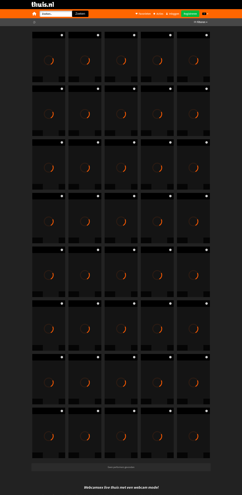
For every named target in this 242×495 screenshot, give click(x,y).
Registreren (190, 13)
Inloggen (172, 13)
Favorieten (143, 13)
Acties (158, 13)
